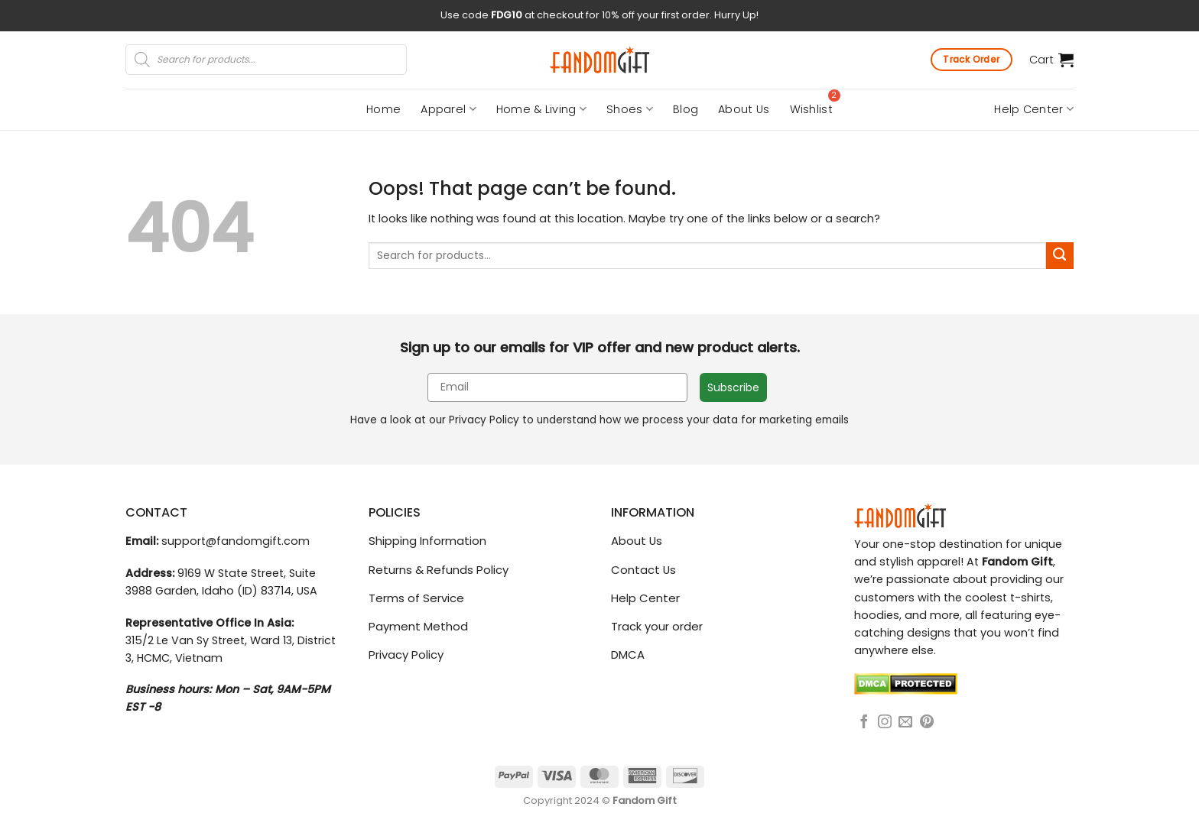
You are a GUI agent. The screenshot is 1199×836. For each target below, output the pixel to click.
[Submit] (1060, 256)
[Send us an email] (905, 723)
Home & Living (541, 109)
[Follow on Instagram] (885, 723)
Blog (685, 109)
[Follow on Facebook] (864, 723)
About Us (743, 109)
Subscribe (733, 387)
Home (383, 109)
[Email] (557, 387)
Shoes (629, 109)
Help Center (1034, 109)
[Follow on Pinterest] (927, 723)
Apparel (448, 109)
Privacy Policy (484, 420)
